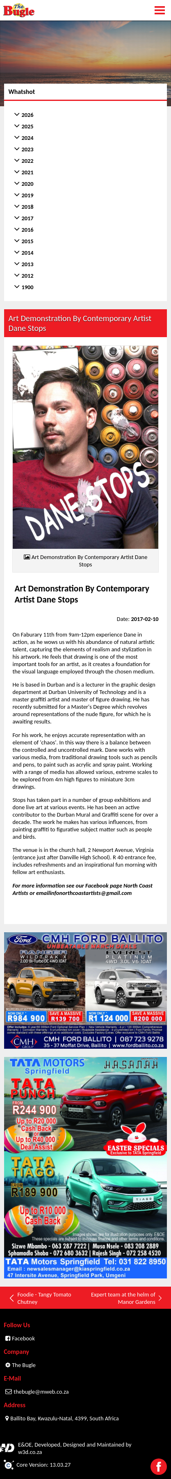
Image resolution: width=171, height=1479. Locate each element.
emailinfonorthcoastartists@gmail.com (84, 893)
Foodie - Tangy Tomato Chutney (39, 1298)
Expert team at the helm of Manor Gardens (127, 1298)
